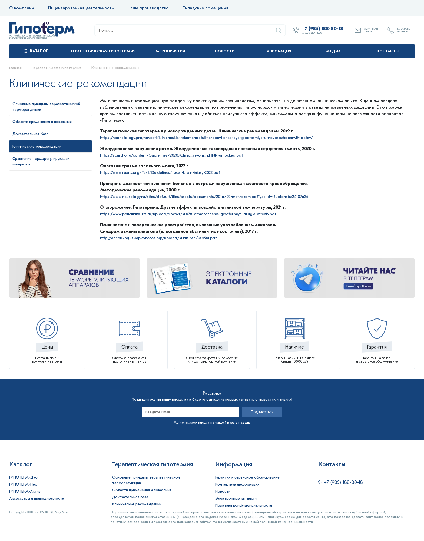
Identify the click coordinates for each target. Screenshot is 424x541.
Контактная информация (237, 484)
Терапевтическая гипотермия (102, 51)
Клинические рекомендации (136, 503)
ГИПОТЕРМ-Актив (25, 491)
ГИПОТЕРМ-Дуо (23, 476)
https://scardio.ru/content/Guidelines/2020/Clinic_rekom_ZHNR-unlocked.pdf (177, 154)
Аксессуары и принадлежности (36, 498)
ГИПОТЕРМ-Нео (23, 484)
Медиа (333, 51)
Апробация (279, 51)
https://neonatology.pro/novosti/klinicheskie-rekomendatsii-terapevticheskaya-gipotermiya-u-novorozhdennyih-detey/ (217, 137)
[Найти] (278, 30)
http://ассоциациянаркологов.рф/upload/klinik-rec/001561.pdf (163, 237)
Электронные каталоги (236, 498)
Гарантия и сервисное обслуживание (247, 476)
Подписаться (262, 411)
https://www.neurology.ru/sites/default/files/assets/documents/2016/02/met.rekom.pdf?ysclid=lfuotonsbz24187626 (212, 196)
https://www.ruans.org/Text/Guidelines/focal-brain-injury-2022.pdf (165, 172)
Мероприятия (170, 51)
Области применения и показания (141, 489)
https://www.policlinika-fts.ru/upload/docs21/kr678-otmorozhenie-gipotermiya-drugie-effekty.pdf (195, 213)
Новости (224, 51)
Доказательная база (130, 496)
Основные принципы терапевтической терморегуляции (146, 479)
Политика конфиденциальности (243, 505)
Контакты (388, 51)
